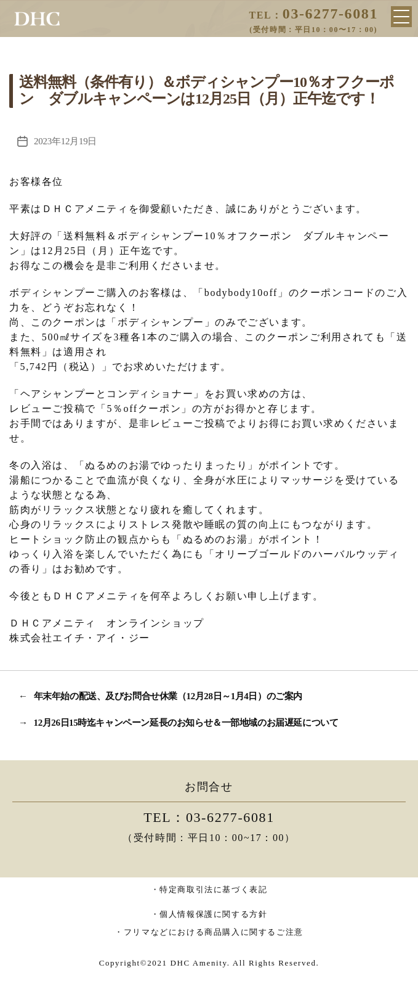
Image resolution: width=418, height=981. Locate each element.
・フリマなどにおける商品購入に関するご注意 (209, 932)
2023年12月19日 (65, 141)
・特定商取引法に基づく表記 (209, 889)
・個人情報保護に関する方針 (209, 914)
